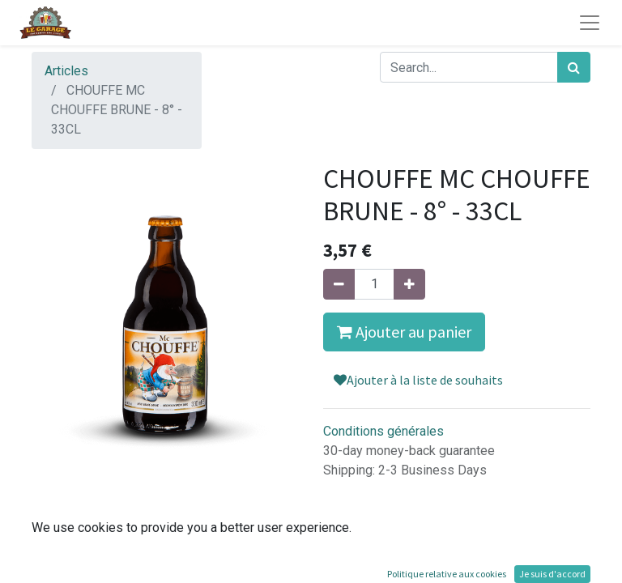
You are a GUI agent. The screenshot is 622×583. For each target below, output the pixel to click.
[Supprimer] (339, 284)
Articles (66, 71)
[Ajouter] (409, 284)
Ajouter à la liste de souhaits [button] (418, 380)
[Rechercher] (573, 67)
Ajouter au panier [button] (404, 331)
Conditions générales (383, 431)
